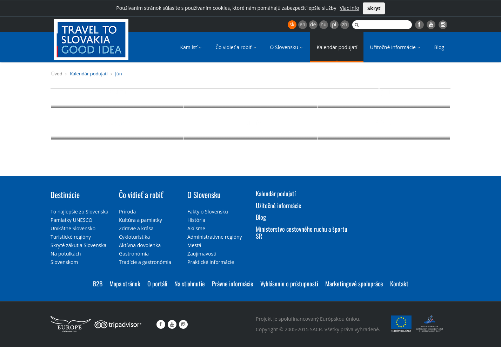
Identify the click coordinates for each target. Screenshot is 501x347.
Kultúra (117, 91)
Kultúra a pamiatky (140, 220)
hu (324, 24)
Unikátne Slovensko (73, 228)
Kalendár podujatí (336, 47)
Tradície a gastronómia (145, 262)
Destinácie (65, 194)
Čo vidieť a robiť (236, 47)
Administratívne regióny (214, 236)
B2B (97, 283)
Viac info (349, 8)
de (313, 24)
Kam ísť (191, 47)
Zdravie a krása (136, 228)
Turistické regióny (71, 236)
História (196, 220)
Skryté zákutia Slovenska (78, 245)
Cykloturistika (134, 236)
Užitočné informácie (395, 47)
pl (334, 24)
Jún (118, 73)
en (302, 24)
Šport (384, 91)
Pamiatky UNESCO (71, 220)
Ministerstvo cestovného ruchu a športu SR (301, 232)
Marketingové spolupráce (354, 283)
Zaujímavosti (201, 253)
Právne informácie (232, 283)
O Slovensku (287, 47)
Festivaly (251, 122)
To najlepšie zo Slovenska (79, 211)
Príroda (383, 122)
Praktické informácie (210, 262)
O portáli (157, 283)
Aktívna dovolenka (140, 245)
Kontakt (399, 283)
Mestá (194, 245)
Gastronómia (134, 253)
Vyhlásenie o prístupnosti (289, 283)
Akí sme (196, 228)
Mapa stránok (124, 283)
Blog (439, 47)
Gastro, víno (117, 122)
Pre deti (250, 91)
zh (344, 24)
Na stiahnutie (189, 283)
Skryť (373, 8)
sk (291, 24)
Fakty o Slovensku (207, 211)
